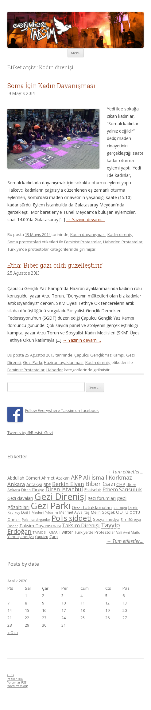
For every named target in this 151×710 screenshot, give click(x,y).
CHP (120, 484)
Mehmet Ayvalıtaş (74, 512)
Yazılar (15, 679)
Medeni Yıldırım (45, 512)
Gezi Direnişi (60, 496)
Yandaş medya (20, 536)
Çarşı (53, 536)
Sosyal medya (106, 519)
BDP (47, 484)
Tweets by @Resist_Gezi (30, 432)
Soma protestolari (24, 242)
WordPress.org (17, 686)
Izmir (133, 507)
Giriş (10, 675)
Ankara (16, 484)
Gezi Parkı (32, 362)
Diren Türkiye (32, 489)
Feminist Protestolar (82, 242)
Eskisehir (92, 490)
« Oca (12, 632)
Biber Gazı (100, 483)
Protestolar (132, 242)
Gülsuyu (120, 507)
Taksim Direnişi (81, 525)
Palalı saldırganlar (36, 519)
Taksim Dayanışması (40, 525)
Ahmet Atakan (55, 478)
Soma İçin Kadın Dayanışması (51, 86)
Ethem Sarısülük (122, 489)
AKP (76, 477)
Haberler (111, 242)
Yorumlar (16, 682)
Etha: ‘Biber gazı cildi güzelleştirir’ (55, 265)
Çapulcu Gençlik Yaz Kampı (99, 355)
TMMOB (39, 532)
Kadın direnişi (120, 234)
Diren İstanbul (64, 489)
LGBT (25, 512)
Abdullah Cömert (23, 478)
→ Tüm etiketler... (125, 472)
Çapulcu (41, 536)
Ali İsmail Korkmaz (107, 477)
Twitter (66, 532)
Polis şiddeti (72, 518)
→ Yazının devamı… (85, 219)
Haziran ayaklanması (63, 362)
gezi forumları (101, 498)
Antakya (34, 484)
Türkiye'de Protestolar (94, 532)
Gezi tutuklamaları (92, 507)
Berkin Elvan (68, 484)
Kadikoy (13, 512)
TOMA (52, 532)
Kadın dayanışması (88, 234)
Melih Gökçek (103, 512)
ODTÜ (122, 512)
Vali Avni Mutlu (128, 532)
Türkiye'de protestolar (28, 249)
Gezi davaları (20, 498)
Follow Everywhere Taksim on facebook (62, 410)
